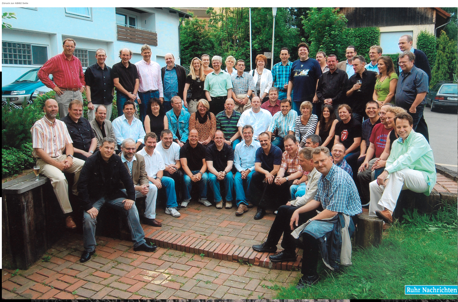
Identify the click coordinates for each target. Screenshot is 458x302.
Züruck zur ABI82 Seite (15, 3)
